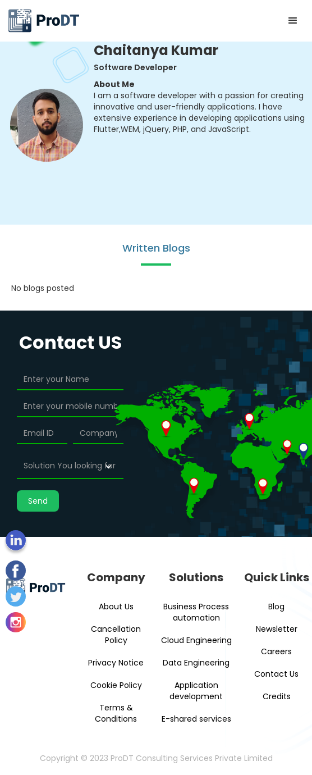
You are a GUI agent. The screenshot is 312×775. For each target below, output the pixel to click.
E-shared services (196, 718)
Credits (277, 696)
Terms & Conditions (116, 713)
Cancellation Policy (116, 634)
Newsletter (276, 629)
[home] (43, 21)
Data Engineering (196, 662)
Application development (196, 691)
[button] (292, 20)
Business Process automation (196, 612)
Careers (276, 651)
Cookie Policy (116, 685)
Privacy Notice (116, 662)
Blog (276, 606)
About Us (116, 606)
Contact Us (276, 674)
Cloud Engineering (196, 640)
